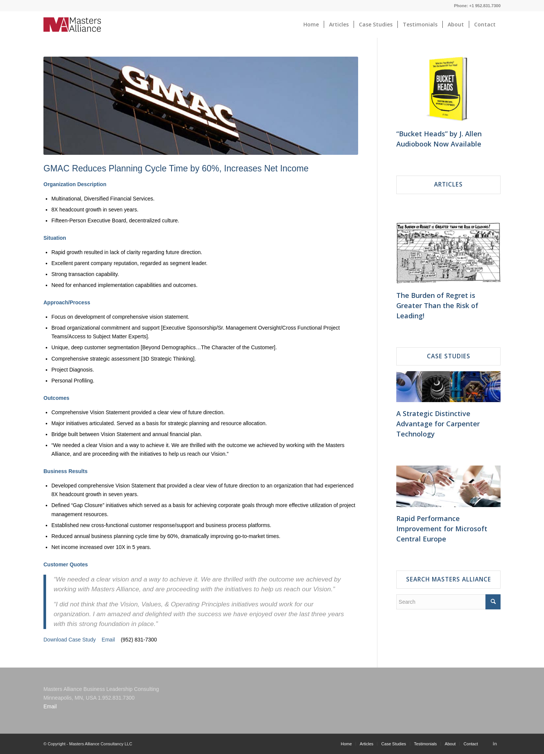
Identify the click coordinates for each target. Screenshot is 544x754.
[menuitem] (311, 24)
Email (108, 640)
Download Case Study (69, 640)
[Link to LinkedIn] (495, 743)
